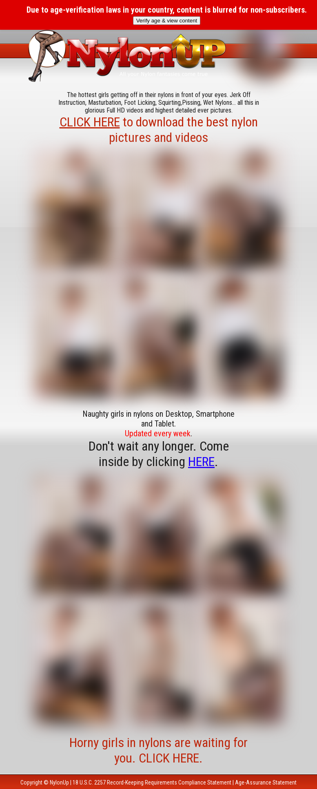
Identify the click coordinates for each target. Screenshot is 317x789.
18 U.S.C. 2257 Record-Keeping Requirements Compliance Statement (152, 782)
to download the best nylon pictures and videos (159, 129)
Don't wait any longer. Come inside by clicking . (159, 453)
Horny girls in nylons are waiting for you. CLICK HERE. (158, 750)
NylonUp (59, 782)
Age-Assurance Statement (266, 782)
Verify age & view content (166, 21)
